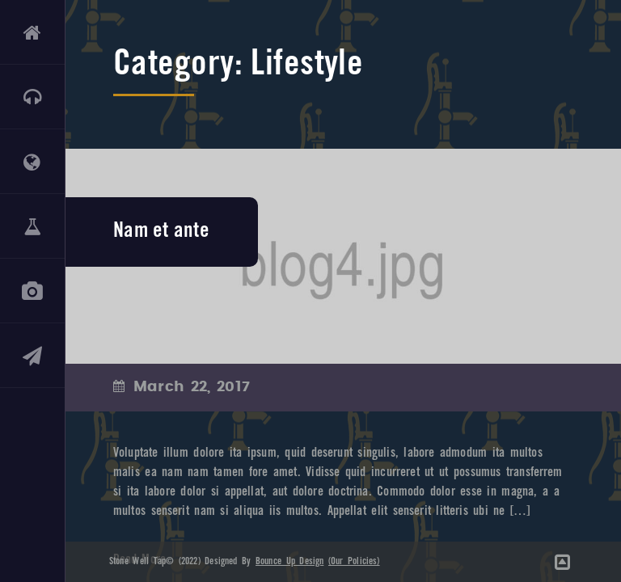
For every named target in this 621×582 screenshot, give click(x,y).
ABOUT (32, 161)
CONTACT (32, 355)
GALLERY (32, 291)
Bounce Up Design (289, 562)
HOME (32, 32)
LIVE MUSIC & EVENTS (32, 97)
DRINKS (32, 226)
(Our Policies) (354, 562)
